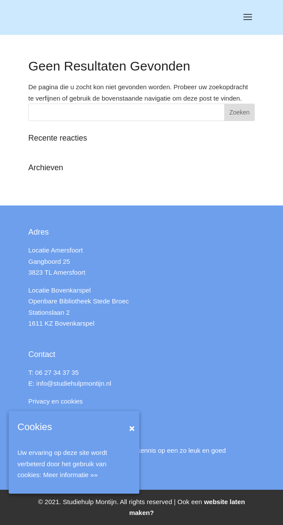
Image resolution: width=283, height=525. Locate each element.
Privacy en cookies (55, 401)
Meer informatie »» (70, 474)
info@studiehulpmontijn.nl (73, 383)
